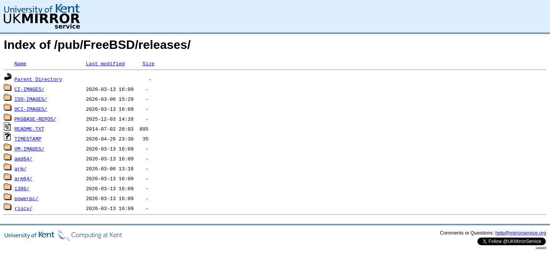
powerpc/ (26, 198)
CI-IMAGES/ (29, 89)
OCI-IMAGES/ (31, 108)
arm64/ (23, 178)
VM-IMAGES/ (29, 148)
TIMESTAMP (28, 138)
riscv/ (23, 208)
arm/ (20, 168)
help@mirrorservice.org (520, 233)
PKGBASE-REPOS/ (35, 118)
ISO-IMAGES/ (31, 98)
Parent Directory (38, 79)
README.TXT (29, 128)
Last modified (105, 63)
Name (20, 63)
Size (148, 63)
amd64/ (23, 158)
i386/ (22, 188)
